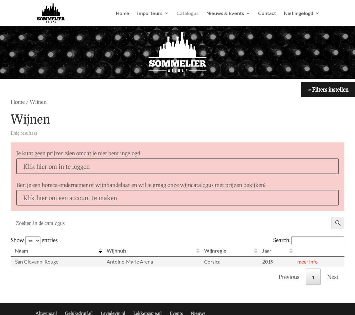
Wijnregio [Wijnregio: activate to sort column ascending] (215, 251)
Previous (288, 276)
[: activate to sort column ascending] (318, 251)
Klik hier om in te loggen (56, 166)
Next (332, 276)
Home (122, 13)
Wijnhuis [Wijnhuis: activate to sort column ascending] (116, 251)
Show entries (34, 240)
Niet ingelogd (298, 13)
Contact (267, 13)
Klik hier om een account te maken (70, 197)
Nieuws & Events (225, 13)
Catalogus (188, 13)
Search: (308, 240)
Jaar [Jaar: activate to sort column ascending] (267, 251)
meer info (307, 261)
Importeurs (149, 13)
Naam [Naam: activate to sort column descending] (21, 251)
